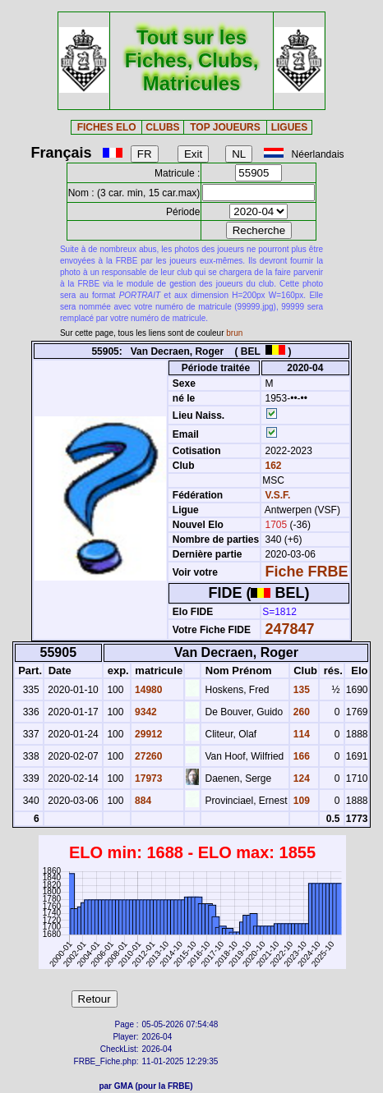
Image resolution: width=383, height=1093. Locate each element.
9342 (144, 712)
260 (300, 712)
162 (271, 465)
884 (141, 800)
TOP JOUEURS (225, 127)
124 (300, 778)
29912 (147, 734)
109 (300, 800)
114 (300, 734)
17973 (147, 778)
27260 (147, 756)
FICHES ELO (106, 127)
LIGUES (289, 127)
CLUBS (162, 127)
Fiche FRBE (306, 571)
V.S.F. (278, 495)
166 (300, 756)
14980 (147, 690)
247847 (290, 629)
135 (300, 690)
